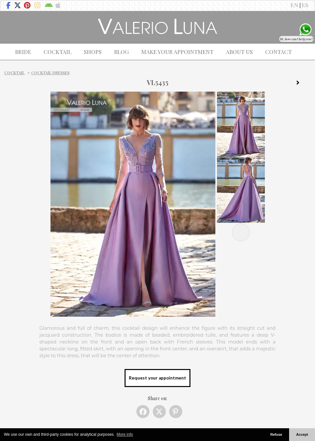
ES (305, 5)
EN (294, 5)
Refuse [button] (276, 434)
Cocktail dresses (50, 72)
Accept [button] (302, 434)
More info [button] (125, 434)
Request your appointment (157, 377)
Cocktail (14, 72)
